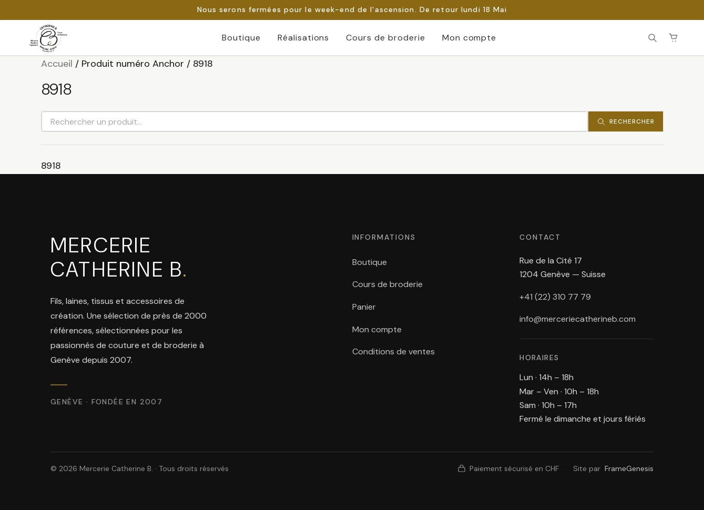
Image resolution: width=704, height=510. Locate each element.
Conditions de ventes (393, 351)
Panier (364, 306)
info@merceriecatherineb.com (577, 318)
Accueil (57, 63)
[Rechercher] (652, 38)
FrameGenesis (629, 468)
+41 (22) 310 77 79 (555, 296)
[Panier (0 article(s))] (673, 38)
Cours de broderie (385, 37)
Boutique (241, 37)
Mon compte (469, 37)
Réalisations (304, 37)
